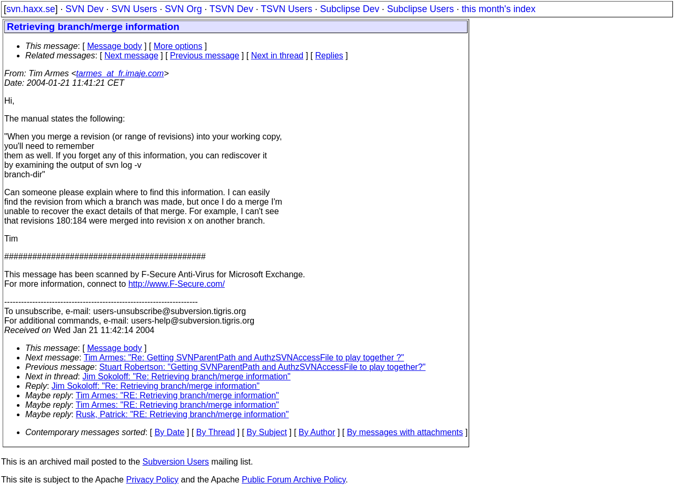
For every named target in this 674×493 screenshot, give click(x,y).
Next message (131, 55)
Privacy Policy (152, 479)
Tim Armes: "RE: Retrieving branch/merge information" (177, 395)
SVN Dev (84, 9)
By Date (169, 432)
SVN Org (183, 9)
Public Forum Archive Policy (293, 479)
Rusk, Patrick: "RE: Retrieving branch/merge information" (182, 414)
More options (178, 46)
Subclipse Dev (349, 9)
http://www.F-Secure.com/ (176, 283)
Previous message (205, 55)
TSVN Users (286, 9)
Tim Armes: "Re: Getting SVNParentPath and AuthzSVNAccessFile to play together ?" (244, 357)
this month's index (499, 9)
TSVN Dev (231, 9)
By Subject (266, 432)
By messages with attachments (405, 432)
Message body (114, 46)
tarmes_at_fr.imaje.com (120, 73)
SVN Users (134, 9)
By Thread (215, 432)
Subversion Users (176, 461)
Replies (329, 55)
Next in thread (277, 55)
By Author (317, 432)
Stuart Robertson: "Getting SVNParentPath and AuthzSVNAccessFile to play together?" (263, 367)
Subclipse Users (420, 9)
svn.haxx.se (30, 9)
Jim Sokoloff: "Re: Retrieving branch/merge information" (187, 376)
